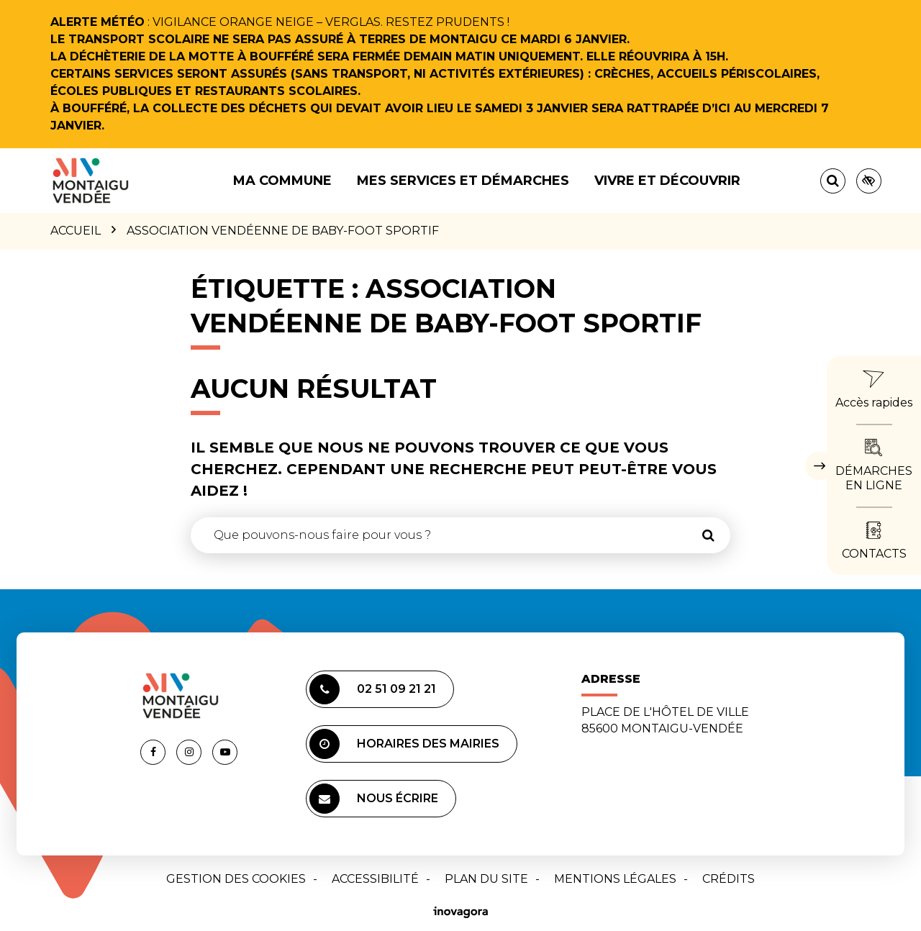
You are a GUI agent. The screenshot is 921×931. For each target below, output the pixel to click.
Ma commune (282, 181)
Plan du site (486, 879)
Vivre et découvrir (667, 181)
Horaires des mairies (404, 744)
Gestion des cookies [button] (236, 879)
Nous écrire (373, 799)
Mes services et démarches (463, 181)
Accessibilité (375, 879)
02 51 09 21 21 (372, 689)
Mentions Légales (615, 879)
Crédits (728, 879)
